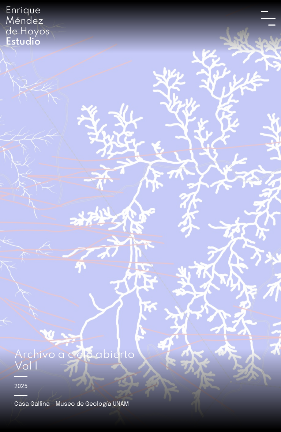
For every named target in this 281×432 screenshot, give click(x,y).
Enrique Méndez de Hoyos (27, 26)
